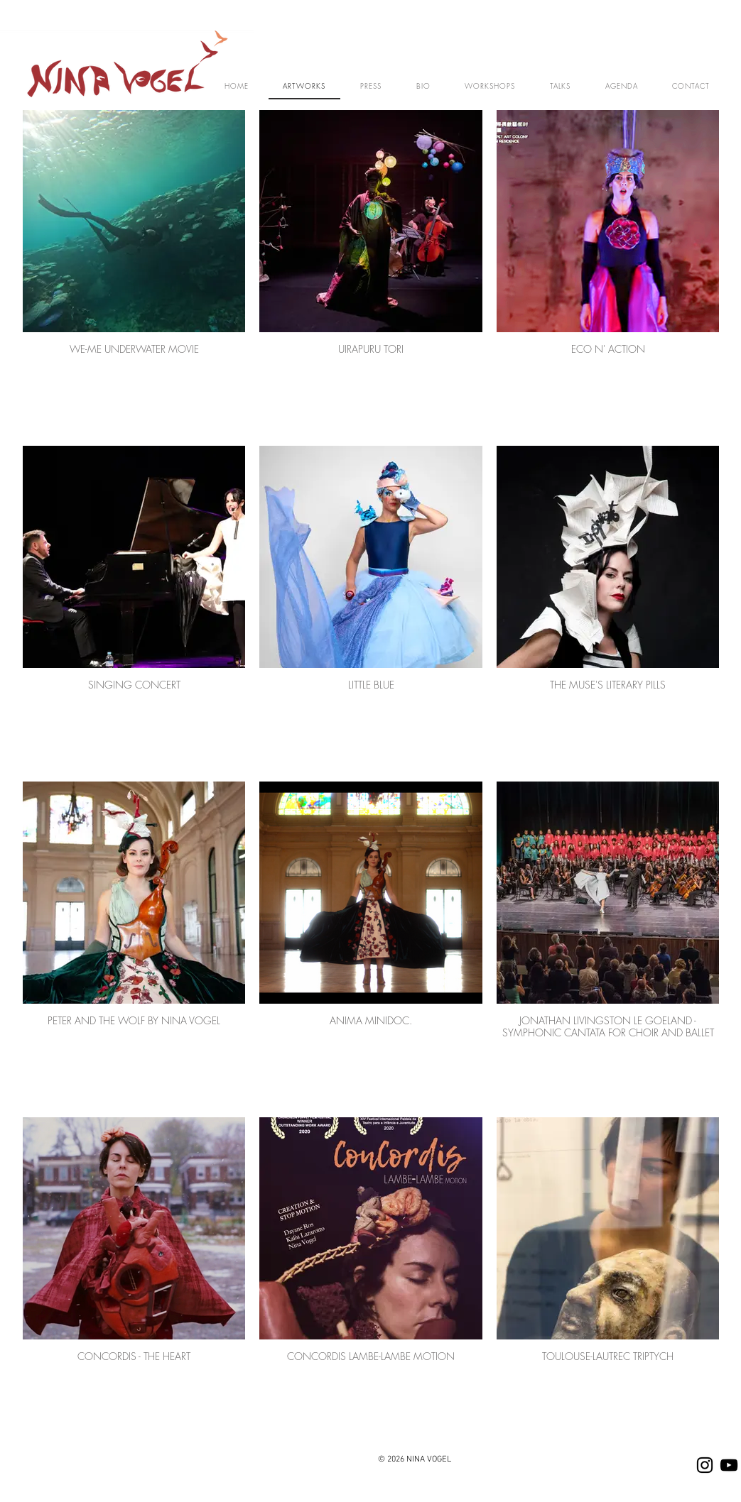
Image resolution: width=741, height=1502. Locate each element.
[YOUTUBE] (729, 1465)
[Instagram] (704, 1465)
